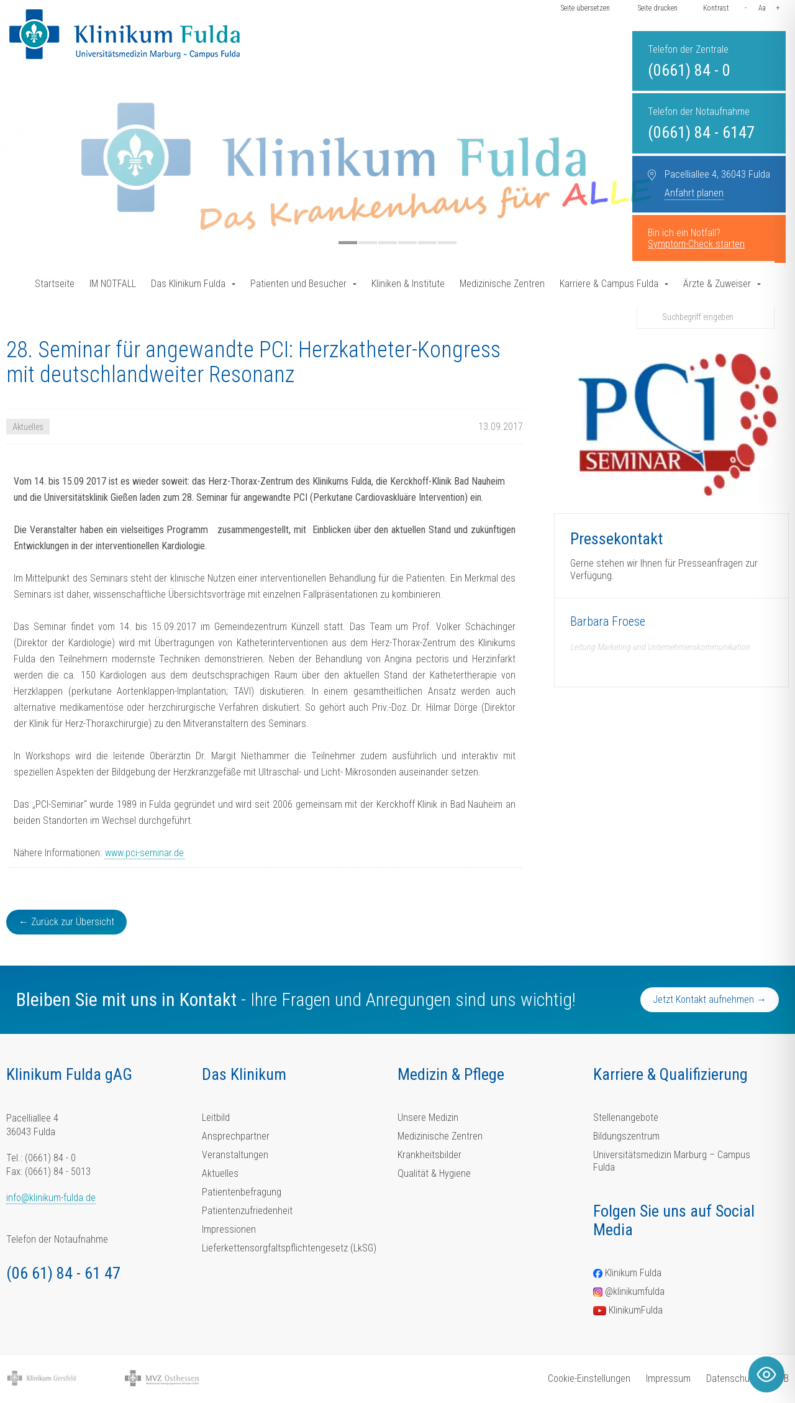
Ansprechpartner (236, 1136)
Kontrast (716, 8)
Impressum (668, 1378)
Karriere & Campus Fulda (609, 284)
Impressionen (229, 1229)
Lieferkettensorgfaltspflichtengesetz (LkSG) (289, 1248)
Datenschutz (731, 1378)
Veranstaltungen (235, 1155)
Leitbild (216, 1117)
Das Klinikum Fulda (188, 284)
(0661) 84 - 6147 (701, 132)
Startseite (55, 284)
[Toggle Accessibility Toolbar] (766, 1374)
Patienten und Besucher (298, 284)
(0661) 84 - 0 (689, 70)
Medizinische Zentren (502, 284)
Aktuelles (220, 1173)
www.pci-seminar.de (144, 853)
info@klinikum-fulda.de (51, 1198)
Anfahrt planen (694, 193)
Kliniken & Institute (408, 284)
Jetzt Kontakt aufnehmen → (709, 999)
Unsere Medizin (428, 1117)
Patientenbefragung (241, 1192)
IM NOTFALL (112, 284)
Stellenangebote (625, 1117)
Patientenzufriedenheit (247, 1211)
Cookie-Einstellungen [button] (589, 1378)
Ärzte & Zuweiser (717, 284)
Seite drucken (658, 8)
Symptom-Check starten (696, 244)
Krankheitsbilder (429, 1155)
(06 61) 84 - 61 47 (63, 1273)
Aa (762, 8)
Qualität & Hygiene (434, 1173)
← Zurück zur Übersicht (66, 922)
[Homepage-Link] (124, 34)
